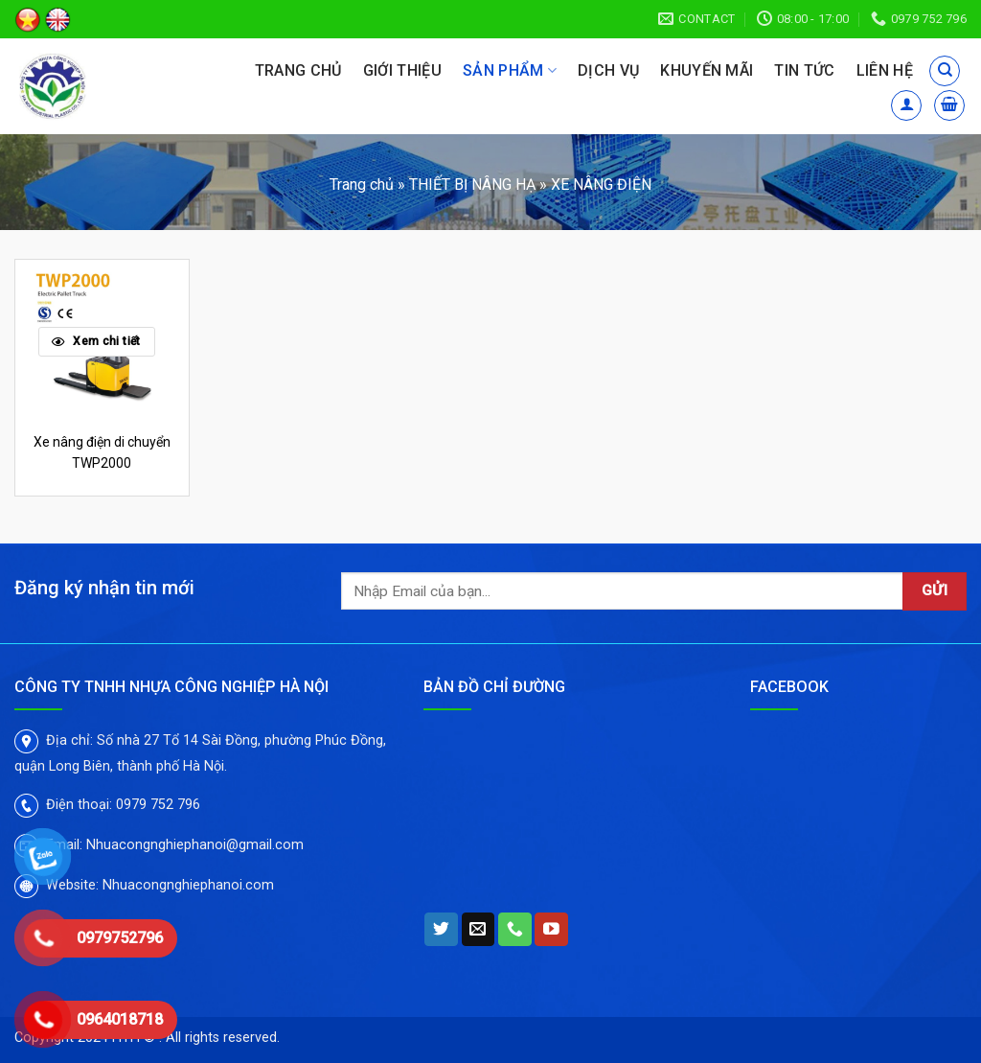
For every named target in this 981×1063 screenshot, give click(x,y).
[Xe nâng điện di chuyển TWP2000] (102, 340)
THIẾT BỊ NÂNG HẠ (472, 184)
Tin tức (804, 70)
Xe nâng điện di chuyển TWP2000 (102, 452)
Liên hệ (884, 70)
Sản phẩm (510, 71)
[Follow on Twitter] (441, 930)
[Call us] (515, 930)
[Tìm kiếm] (944, 71)
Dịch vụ (608, 70)
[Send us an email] (478, 930)
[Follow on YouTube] (551, 930)
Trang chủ (298, 70)
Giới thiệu (402, 70)
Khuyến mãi (706, 70)
